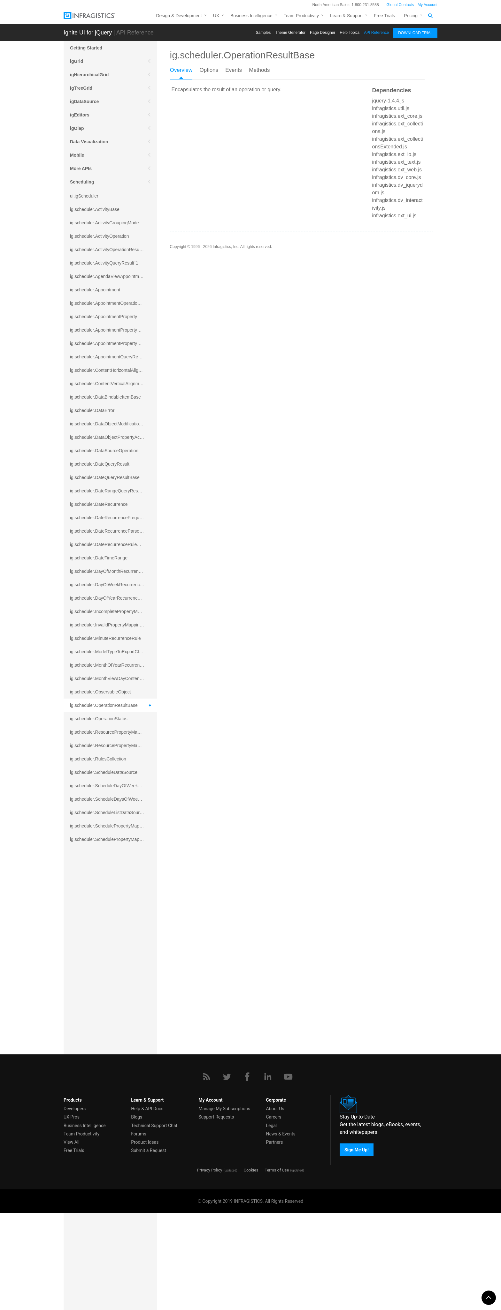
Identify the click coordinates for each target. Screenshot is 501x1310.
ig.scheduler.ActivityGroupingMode (104, 222)
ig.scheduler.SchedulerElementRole (105, 852)
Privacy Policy (209, 1267)
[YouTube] (288, 1173)
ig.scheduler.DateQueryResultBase (105, 477)
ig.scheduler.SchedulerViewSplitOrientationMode (113, 959)
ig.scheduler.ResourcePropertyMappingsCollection (113, 745)
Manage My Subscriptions (224, 1205)
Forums (138, 1230)
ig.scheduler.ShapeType (94, 986)
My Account (427, 5)
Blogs (136, 1214)
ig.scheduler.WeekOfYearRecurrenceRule (111, 1053)
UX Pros (72, 1214)
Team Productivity (301, 15)
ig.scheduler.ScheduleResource (101, 866)
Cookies (251, 1267)
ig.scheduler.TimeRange (94, 1026)
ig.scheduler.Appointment (95, 289)
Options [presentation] (208, 70)
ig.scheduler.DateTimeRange (98, 557)
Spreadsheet (83, 1127)
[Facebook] (247, 1173)
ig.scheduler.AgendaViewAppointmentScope (113, 276)
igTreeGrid (81, 88)
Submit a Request (148, 1247)
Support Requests (216, 1214)
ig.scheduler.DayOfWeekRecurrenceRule (110, 584)
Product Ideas (144, 1239)
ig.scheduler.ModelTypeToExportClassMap (112, 651)
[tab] (185, 72)
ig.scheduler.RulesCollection (98, 758)
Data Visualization (89, 141)
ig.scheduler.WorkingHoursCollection (106, 1080)
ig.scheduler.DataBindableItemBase (105, 397)
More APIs (81, 168)
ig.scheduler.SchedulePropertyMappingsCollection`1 (113, 839)
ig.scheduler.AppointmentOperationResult (111, 303)
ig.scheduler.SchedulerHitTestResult (106, 906)
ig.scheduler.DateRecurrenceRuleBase (108, 544)
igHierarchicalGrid (89, 74)
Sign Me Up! (356, 1246)
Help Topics (349, 32)
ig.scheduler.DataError (92, 410)
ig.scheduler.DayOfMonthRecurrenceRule (111, 571)
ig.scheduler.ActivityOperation (99, 236)
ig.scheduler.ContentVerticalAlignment (107, 383)
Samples (263, 32)
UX (216, 15)
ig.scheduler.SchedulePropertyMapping (109, 825)
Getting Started (86, 47)
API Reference (376, 32)
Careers (273, 1214)
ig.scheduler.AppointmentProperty (103, 316)
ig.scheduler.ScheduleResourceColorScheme (113, 879)
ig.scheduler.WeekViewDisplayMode (106, 1067)
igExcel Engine (86, 1140)
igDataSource (84, 101)
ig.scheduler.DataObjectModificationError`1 (112, 423)
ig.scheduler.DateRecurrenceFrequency (109, 517)
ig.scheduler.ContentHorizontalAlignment (110, 370)
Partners (274, 1239)
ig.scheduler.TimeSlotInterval (98, 1040)
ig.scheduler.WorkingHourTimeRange (107, 1107)
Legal (271, 1222)
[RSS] (206, 1173)
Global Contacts (400, 5)
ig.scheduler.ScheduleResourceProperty (110, 892)
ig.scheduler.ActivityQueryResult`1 (104, 263)
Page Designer (322, 32)
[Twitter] (226, 1173)
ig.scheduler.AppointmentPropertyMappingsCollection (113, 343)
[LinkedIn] (267, 1173)
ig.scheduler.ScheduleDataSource (103, 772)
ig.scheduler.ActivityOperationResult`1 (108, 249)
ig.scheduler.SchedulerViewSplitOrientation (112, 946)
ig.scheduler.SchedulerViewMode (103, 919)
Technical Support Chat (154, 1222)
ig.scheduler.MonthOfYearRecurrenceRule (112, 665)
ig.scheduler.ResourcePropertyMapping (109, 732)
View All (72, 1239)
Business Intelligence (251, 15)
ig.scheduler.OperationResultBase (104, 705)
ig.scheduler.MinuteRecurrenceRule (105, 638)
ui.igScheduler (84, 195)
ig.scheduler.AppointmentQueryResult (107, 356)
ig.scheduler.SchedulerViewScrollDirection (112, 933)
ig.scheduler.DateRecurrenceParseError (109, 531)
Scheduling (82, 181)
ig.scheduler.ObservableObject (100, 691)
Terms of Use (277, 1267)
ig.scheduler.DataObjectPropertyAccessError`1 (113, 437)
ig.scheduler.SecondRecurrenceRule (106, 973)
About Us (275, 1205)
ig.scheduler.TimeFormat (94, 1013)
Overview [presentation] (181, 70)
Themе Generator (290, 32)
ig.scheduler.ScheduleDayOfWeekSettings (112, 785)
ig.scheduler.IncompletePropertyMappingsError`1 (113, 611)
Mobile (77, 155)
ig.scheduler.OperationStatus (98, 718)
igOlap (77, 128)
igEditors (79, 114)
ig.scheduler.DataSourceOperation (104, 450)
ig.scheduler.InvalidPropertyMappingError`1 (113, 624)
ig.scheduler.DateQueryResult (99, 464)
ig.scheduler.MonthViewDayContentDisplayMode (113, 678)
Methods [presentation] (259, 70)
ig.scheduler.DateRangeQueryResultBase (111, 490)
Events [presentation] (233, 70)
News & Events (280, 1230)
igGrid (76, 61)
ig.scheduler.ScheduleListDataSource (107, 812)
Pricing (411, 15)
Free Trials (384, 15)
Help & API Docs (147, 1205)
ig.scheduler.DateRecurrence (99, 504)
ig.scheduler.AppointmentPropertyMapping (112, 330)
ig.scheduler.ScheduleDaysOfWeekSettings (113, 799)
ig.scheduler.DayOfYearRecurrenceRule (109, 598)
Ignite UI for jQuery (88, 32)
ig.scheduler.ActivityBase (94, 209)
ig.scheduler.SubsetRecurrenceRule (105, 1000)
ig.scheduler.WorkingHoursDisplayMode (109, 1094)
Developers (75, 1205)
